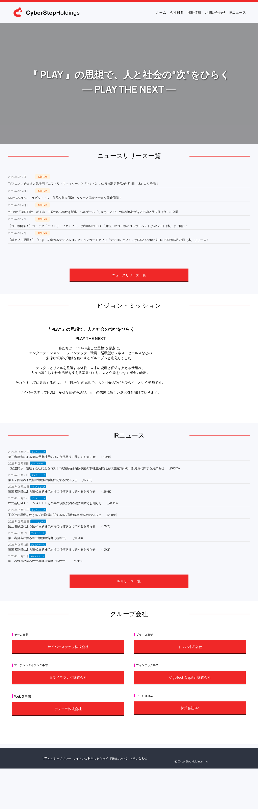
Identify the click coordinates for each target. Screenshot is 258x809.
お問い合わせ (138, 758)
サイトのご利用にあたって (90, 758)
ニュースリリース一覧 (129, 275)
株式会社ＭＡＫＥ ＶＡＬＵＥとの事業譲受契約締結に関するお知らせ (55, 503)
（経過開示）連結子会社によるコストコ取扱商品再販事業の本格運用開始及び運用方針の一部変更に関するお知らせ (86, 468)
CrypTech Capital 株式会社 (190, 677)
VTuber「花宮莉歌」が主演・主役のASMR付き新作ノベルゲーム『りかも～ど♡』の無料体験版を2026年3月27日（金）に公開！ (94, 212)
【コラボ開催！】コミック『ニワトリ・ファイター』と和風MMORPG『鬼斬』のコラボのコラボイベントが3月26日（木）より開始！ (98, 226)
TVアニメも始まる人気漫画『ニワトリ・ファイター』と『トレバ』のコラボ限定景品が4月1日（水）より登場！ (83, 184)
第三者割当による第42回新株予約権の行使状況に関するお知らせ (52, 457)
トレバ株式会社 (190, 646)
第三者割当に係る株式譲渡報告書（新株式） (38, 538)
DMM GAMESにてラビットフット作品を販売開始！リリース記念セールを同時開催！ (65, 198)
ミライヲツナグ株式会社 (68, 677)
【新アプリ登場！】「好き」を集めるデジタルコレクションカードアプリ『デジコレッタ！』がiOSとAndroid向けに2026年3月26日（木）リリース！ (108, 240)
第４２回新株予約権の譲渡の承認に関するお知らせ (42, 480)
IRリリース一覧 (129, 581)
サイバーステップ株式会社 (68, 646)
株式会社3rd (190, 707)
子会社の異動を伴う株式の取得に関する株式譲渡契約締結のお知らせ (54, 515)
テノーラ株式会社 (68, 708)
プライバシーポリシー (56, 758)
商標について (119, 758)
